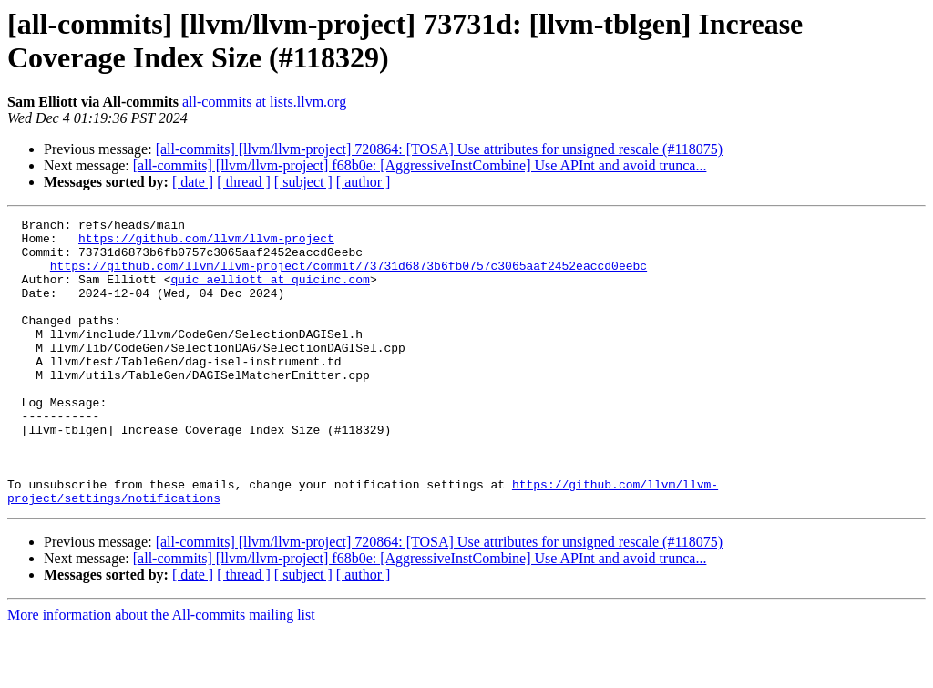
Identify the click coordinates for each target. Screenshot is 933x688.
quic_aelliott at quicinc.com (269, 292)
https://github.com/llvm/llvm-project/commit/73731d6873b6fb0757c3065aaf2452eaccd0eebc (348, 276)
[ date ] (192, 182)
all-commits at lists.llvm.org (264, 101)
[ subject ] (303, 182)
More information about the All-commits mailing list (161, 672)
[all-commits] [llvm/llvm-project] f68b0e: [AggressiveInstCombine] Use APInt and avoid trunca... (420, 165)
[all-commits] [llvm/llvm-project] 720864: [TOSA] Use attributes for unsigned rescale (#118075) (439, 149)
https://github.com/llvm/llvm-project (206, 243)
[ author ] (363, 182)
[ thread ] (244, 182)
